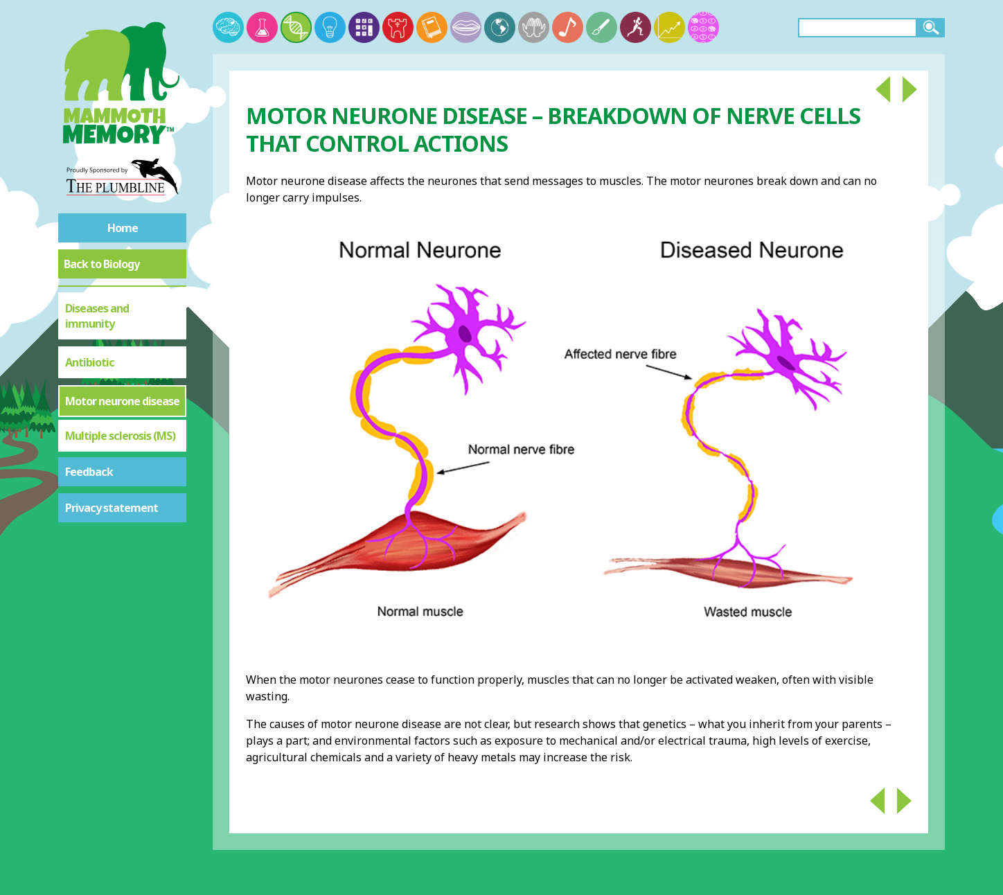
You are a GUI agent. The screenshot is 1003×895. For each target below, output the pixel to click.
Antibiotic (89, 362)
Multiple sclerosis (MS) (120, 435)
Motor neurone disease (122, 401)
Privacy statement (111, 507)
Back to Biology (101, 264)
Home (122, 228)
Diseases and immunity (97, 316)
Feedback (89, 471)
